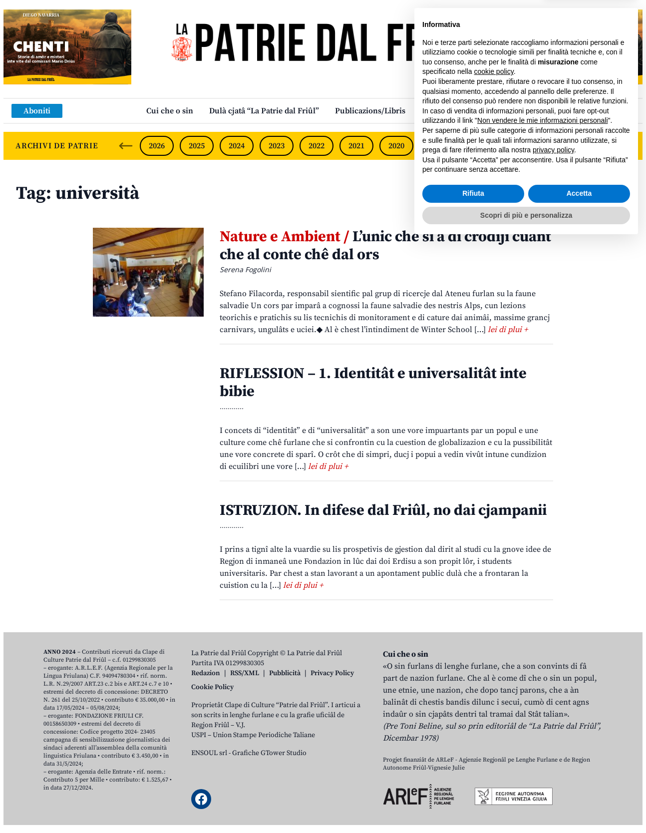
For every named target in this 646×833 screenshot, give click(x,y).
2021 (356, 146)
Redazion (205, 673)
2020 (396, 146)
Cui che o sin (169, 111)
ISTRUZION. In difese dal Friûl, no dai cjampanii (383, 510)
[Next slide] (627, 146)
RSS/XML (244, 673)
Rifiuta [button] (473, 784)
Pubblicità (285, 673)
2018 (476, 146)
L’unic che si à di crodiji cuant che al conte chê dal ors (385, 245)
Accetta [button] (579, 784)
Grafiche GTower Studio (269, 753)
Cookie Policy (212, 687)
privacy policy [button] (553, 741)
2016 (556, 146)
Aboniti (36, 111)
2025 (197, 146)
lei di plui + (508, 330)
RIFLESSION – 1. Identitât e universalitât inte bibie (373, 382)
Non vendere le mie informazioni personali (542, 711)
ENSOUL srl (209, 753)
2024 (237, 146)
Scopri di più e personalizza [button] (526, 806)
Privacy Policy (332, 673)
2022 (316, 146)
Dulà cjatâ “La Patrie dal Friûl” (264, 111)
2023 (277, 146)
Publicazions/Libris (370, 111)
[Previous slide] (126, 146)
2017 (516, 146)
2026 (157, 146)
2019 (436, 146)
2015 (596, 146)
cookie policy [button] (494, 662)
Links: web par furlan (460, 111)
